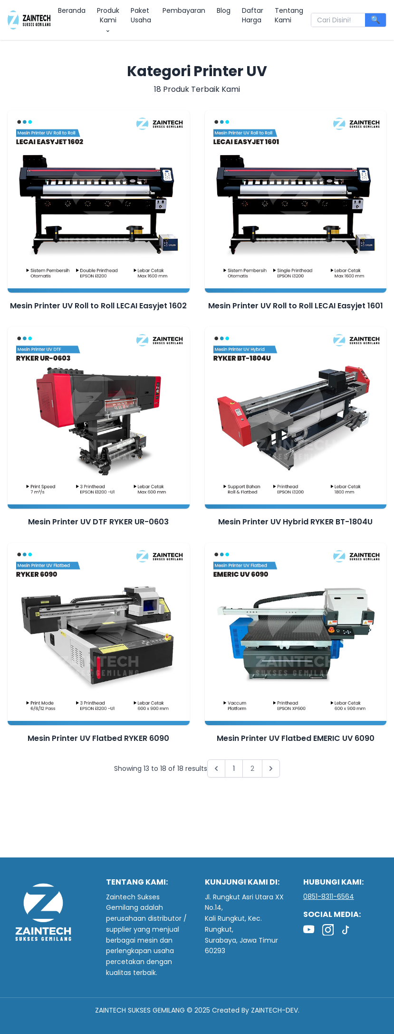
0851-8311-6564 (328, 896)
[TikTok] (347, 930)
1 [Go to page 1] (234, 768)
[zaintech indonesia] (29, 20)
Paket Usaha (141, 15)
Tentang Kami (289, 15)
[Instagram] (328, 930)
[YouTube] (309, 930)
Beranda (72, 10)
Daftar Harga (252, 15)
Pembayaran (184, 10)
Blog (224, 10)
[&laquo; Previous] (216, 768)
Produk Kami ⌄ (108, 20)
